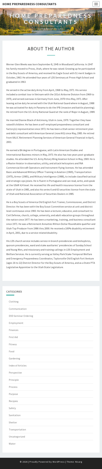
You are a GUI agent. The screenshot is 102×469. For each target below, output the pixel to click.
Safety (12, 408)
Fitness (13, 344)
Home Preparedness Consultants (29, 4)
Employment (16, 323)
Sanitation (14, 415)
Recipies (13, 401)
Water (12, 443)
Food (11, 351)
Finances (13, 330)
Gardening (14, 358)
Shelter (13, 422)
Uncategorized (17, 436)
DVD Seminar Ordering (21, 315)
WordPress (59, 461)
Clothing (14, 301)
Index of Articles (18, 365)
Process (13, 386)
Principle (14, 379)
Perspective (15, 372)
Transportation (17, 429)
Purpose (13, 394)
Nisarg (78, 461)
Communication (18, 308)
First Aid (13, 337)
